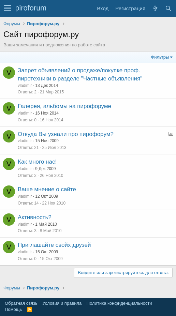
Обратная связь (21, 303)
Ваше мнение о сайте (47, 189)
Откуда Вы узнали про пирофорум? (66, 134)
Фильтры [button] (160, 57)
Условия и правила (62, 303)
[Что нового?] (155, 8)
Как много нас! (37, 162)
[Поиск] (168, 8)
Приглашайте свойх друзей (54, 245)
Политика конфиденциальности (119, 303)
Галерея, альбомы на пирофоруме (64, 106)
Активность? (35, 217)
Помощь (13, 309)
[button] (7, 8)
